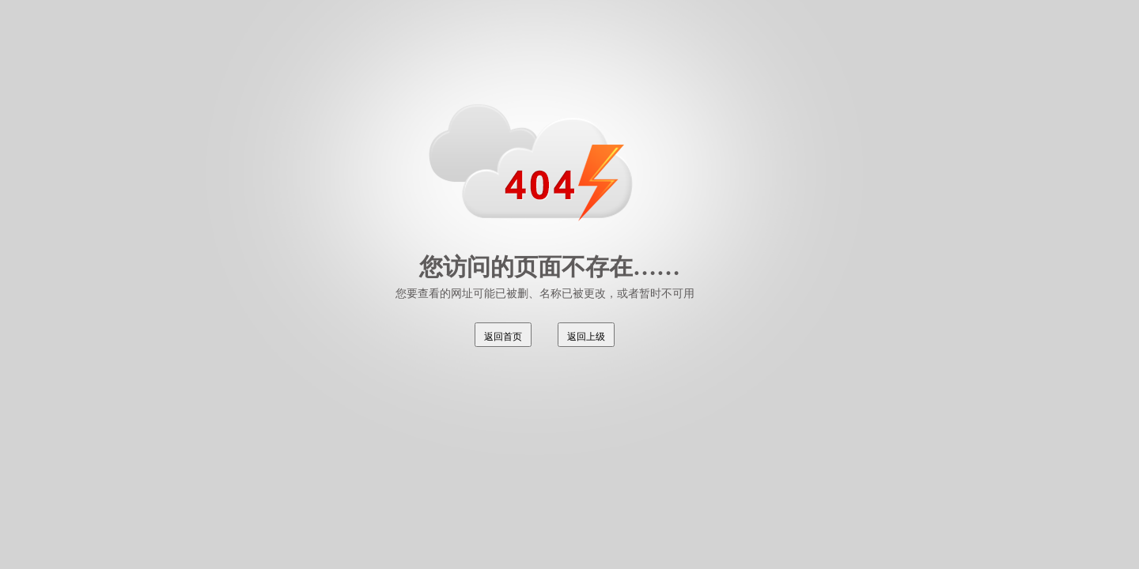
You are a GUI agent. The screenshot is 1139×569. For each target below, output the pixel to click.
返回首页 (503, 336)
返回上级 (586, 336)
